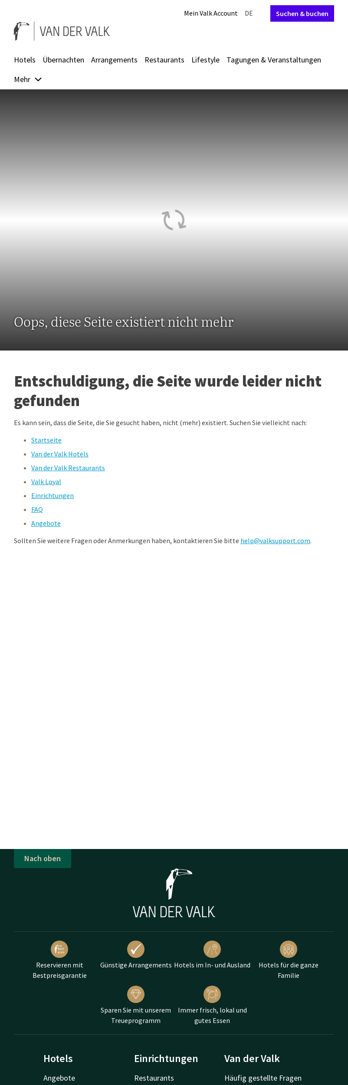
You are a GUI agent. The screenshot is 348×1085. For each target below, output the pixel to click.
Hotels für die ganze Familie (288, 960)
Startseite (46, 440)
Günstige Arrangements (136, 955)
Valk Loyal (46, 481)
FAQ (37, 509)
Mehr (28, 79)
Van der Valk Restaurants (68, 467)
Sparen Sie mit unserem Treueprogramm (136, 1005)
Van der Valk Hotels (60, 453)
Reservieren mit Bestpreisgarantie (60, 960)
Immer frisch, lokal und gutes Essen (212, 1005)
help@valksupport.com (275, 540)
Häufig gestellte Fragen (263, 1078)
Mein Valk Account (211, 13)
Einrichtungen (52, 495)
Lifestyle (205, 60)
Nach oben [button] (42, 858)
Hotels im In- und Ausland (212, 955)
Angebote (46, 523)
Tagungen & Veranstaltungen (274, 60)
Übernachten (63, 60)
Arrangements (114, 60)
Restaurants (164, 60)
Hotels (25, 60)
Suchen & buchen (302, 13)
